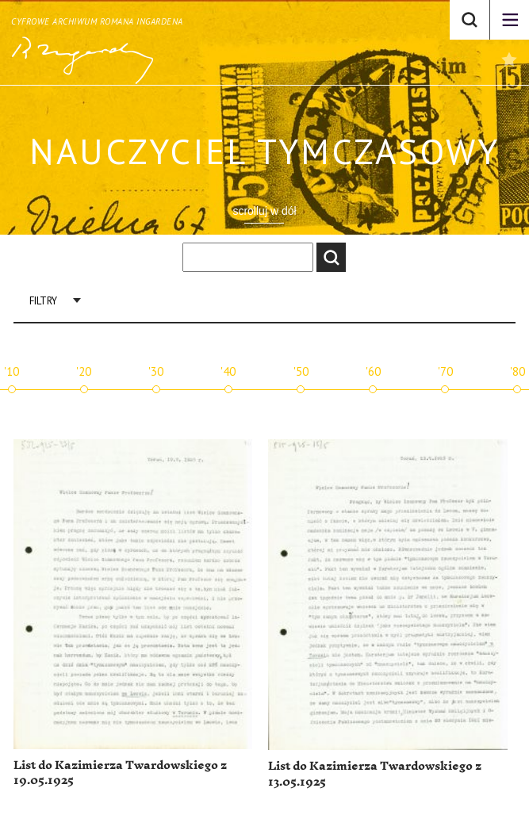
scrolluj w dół (264, 211)
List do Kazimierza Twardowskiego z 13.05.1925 (374, 774)
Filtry (43, 301)
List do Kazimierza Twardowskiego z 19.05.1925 (120, 773)
